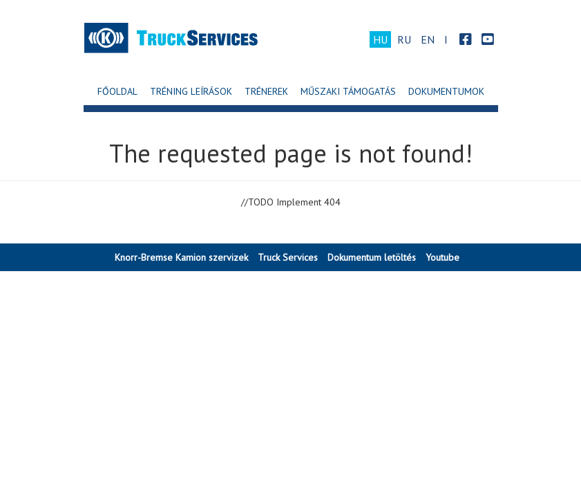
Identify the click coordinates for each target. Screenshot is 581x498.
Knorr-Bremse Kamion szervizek (181, 257)
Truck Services (288, 257)
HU (380, 39)
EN (428, 39)
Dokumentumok (446, 91)
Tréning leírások (191, 91)
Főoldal (117, 91)
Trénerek (266, 91)
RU (404, 39)
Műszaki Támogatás (348, 91)
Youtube (442, 257)
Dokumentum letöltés (371, 257)
